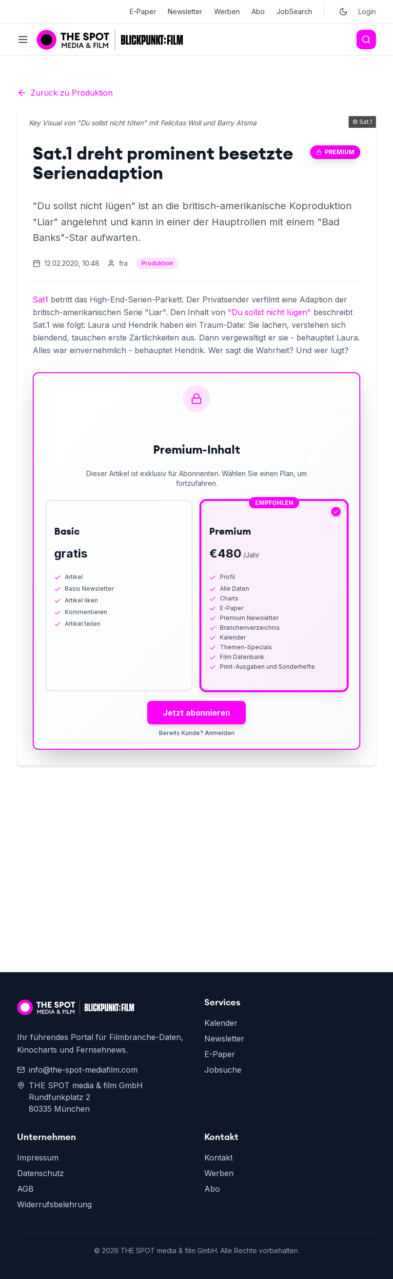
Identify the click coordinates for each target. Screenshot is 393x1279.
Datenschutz (40, 1173)
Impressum (38, 1157)
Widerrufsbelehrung (54, 1204)
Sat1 (40, 299)
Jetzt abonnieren (196, 713)
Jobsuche (222, 1070)
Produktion (157, 263)
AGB (25, 1189)
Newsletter (185, 11)
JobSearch (294, 11)
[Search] (366, 39)
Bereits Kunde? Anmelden (197, 733)
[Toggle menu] (23, 39)
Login (367, 11)
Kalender (220, 1023)
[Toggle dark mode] (343, 11)
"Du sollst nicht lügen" (269, 312)
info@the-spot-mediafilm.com (77, 1070)
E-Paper (143, 11)
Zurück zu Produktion (65, 93)
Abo (258, 11)
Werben (227, 11)
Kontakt (218, 1157)
